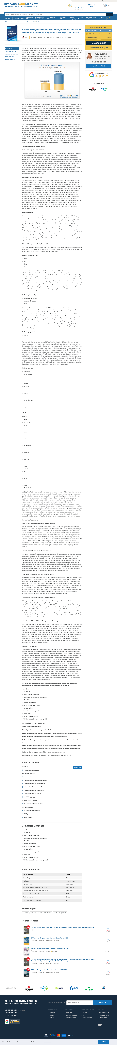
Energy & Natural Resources (52, 18)
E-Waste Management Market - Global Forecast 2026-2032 (49, 970)
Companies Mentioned (11, 54)
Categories (69, 1012)
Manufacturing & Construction (39, 18)
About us (52, 1012)
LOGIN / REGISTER (107, 1)
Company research (71, 1015)
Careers (52, 1015)
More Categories (102, 18)
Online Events (103, 1017)
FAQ (97, 1)
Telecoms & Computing (72, 18)
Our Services (109, 18)
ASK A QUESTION (99, 66)
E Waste (25, 913)
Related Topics (9, 56)
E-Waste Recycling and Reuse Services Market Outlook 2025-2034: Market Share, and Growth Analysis (62, 927)
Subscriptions (70, 1020)
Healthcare (8, 18)
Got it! (103, 1042)
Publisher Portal (104, 1015)
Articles (101, 1020)
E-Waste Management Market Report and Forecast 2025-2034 (50, 949)
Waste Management (60, 913)
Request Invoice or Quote (99, 48)
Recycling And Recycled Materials (41, 913)
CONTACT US (90, 1)
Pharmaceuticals (19, 18)
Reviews (52, 1017)
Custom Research (71, 1017)
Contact (85, 1012)
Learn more (47, 1042)
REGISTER (102, 1003)
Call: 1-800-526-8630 (99, 62)
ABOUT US (80, 1)
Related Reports (10, 59)
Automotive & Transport (63, 18)
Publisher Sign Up (104, 1012)
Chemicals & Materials (29, 18)
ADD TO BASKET (99, 43)
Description (8, 48)
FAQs (84, 1015)
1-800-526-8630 (78, 8)
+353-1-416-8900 (91, 5)
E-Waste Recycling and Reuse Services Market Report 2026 (49, 938)
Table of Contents (10, 51)
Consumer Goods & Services (91, 18)
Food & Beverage (81, 18)
